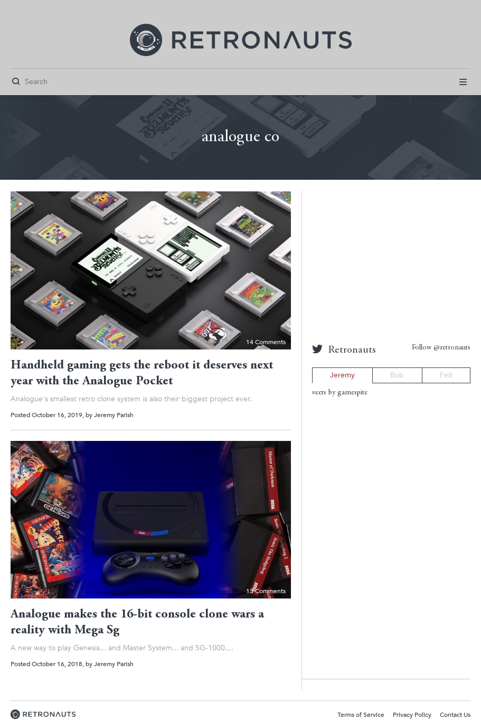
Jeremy (342, 375)
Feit (446, 375)
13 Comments (266, 591)
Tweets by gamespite (337, 393)
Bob (397, 375)
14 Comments (266, 342)
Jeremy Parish (114, 415)
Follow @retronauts (441, 348)
